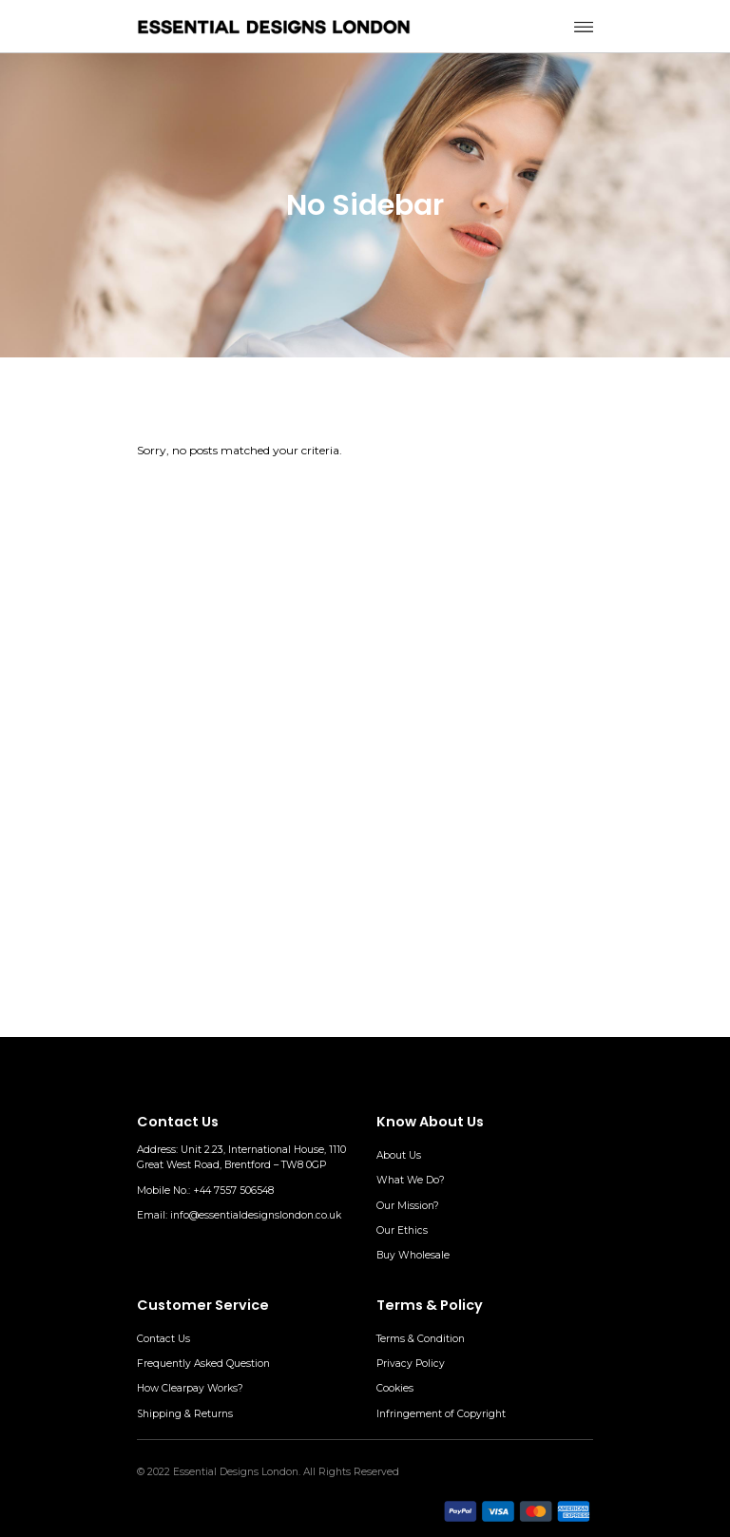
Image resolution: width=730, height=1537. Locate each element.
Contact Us (163, 1339)
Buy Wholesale (413, 1255)
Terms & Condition (420, 1339)
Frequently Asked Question (203, 1363)
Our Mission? (407, 1206)
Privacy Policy (410, 1363)
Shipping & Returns (185, 1414)
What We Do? (410, 1180)
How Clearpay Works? (190, 1388)
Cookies (394, 1388)
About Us (398, 1155)
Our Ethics (402, 1230)
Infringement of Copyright (441, 1414)
